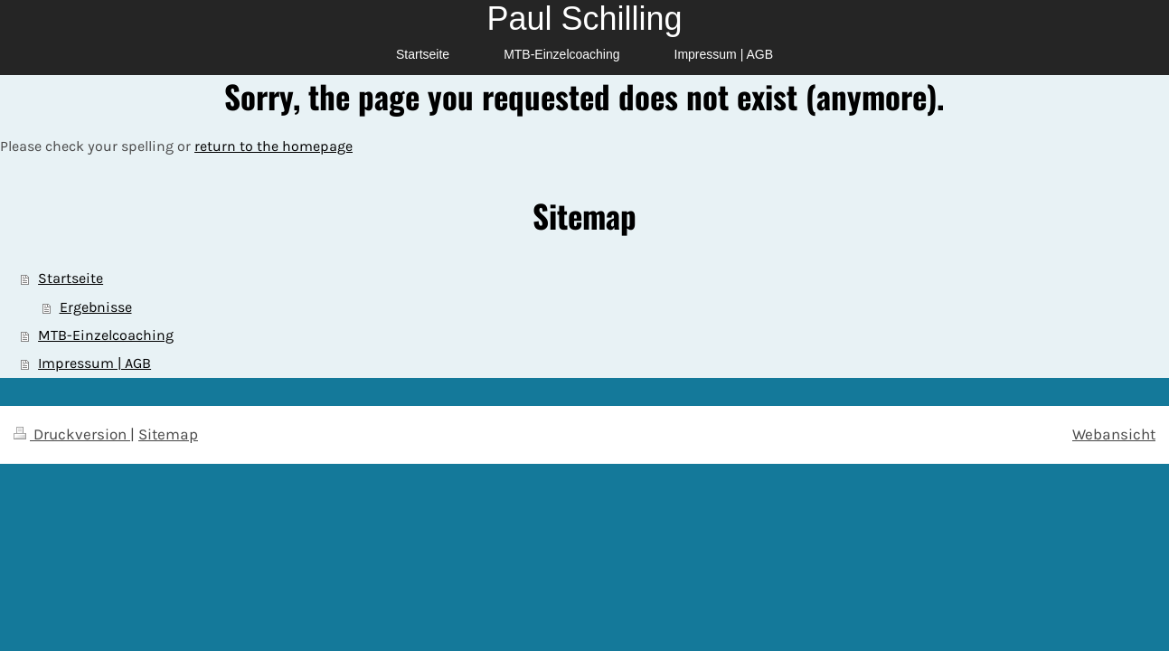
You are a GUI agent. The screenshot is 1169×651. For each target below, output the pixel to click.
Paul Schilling (584, 18)
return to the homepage (273, 146)
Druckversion (72, 434)
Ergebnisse (96, 307)
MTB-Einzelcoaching (106, 335)
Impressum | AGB (94, 363)
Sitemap (168, 434)
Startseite (70, 278)
